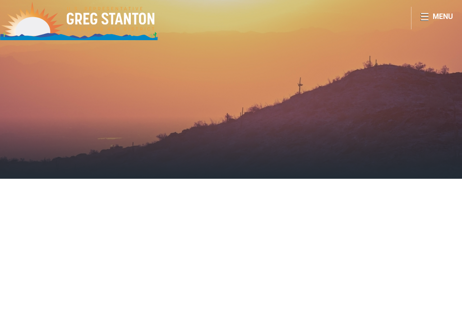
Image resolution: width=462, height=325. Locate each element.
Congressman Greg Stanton (79, 21)
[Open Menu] (436, 18)
